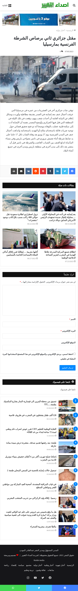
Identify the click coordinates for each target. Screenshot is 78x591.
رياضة (6, 565)
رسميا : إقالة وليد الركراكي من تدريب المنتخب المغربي (31, 498)
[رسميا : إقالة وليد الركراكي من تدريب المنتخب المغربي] (67, 502)
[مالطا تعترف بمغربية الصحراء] (67, 531)
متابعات (51, 570)
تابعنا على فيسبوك (68, 389)
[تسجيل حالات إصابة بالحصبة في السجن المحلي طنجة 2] (67, 475)
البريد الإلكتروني (68, 331)
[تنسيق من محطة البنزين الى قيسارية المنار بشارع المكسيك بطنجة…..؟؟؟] (67, 406)
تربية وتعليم (29, 570)
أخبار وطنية (48, 565)
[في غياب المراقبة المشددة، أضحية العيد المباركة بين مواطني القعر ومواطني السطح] (67, 488)
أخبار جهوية (60, 565)
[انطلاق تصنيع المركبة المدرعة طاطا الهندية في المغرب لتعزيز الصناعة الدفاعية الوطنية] (58, 239)
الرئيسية (71, 30)
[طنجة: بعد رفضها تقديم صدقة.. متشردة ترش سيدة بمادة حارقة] (67, 447)
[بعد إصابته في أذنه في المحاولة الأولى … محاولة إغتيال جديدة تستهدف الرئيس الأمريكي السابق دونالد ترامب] (58, 201)
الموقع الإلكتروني (68, 342)
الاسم (72, 319)
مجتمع (28, 565)
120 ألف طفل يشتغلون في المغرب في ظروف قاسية (32, 415)
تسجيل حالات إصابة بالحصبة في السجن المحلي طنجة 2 (31, 470)
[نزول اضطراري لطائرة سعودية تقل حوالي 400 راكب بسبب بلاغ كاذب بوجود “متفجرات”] (20, 201)
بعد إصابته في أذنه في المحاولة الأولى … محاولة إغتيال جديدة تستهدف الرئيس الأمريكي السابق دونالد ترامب (58, 217)
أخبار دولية (60, 30)
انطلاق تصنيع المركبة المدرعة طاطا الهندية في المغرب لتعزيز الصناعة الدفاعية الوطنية (60, 255)
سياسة (21, 565)
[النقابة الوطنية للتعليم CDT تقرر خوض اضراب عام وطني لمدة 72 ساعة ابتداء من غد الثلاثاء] (67, 433)
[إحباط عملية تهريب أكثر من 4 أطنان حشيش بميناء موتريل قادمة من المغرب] (67, 461)
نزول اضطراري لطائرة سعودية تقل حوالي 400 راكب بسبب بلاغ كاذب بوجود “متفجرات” (20, 217)
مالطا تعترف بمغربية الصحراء (43, 527)
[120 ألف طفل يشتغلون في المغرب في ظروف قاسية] (67, 419)
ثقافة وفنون (41, 570)
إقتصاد (13, 565)
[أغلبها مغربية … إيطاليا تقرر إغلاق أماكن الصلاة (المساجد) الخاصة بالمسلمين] (20, 239)
